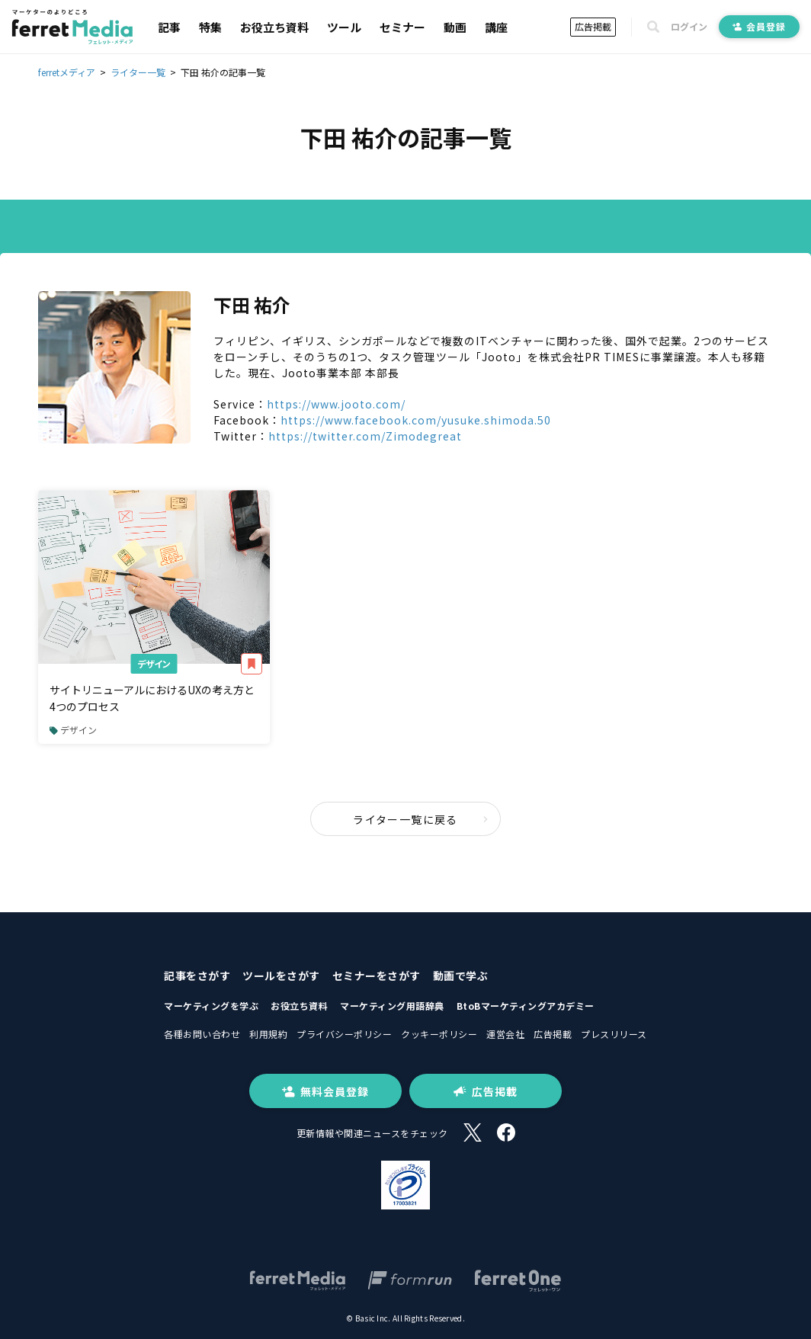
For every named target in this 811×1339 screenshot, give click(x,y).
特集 (210, 27)
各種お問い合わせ (202, 1033)
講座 (496, 27)
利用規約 (268, 1033)
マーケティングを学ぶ (211, 1005)
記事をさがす (197, 975)
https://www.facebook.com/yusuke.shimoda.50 (415, 420)
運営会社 (505, 1033)
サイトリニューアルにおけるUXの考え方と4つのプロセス (152, 698)
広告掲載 (593, 26)
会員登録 (759, 26)
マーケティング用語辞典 (392, 1005)
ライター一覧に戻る (421, 819)
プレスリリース (614, 1033)
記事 (169, 27)
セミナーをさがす (376, 975)
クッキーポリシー (439, 1033)
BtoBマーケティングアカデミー (526, 1005)
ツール (344, 27)
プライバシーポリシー (344, 1033)
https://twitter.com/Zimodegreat (365, 436)
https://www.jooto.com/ (336, 404)
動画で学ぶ (461, 975)
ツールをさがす (281, 975)
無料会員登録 (325, 1091)
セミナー (402, 27)
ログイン (689, 26)
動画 (455, 27)
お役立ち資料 (274, 27)
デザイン (153, 663)
